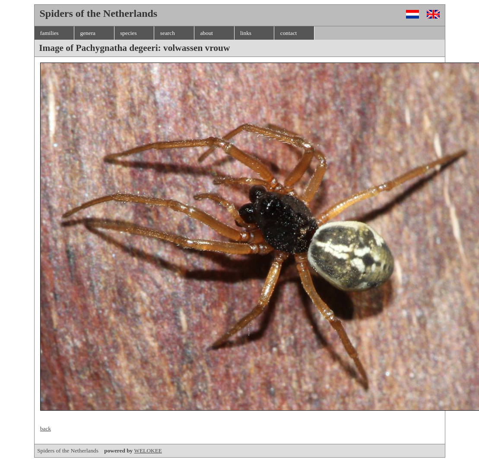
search (167, 33)
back (45, 428)
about (206, 33)
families (49, 33)
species (128, 33)
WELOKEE (148, 450)
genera (87, 33)
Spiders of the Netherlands (85, 450)
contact (288, 33)
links (245, 33)
